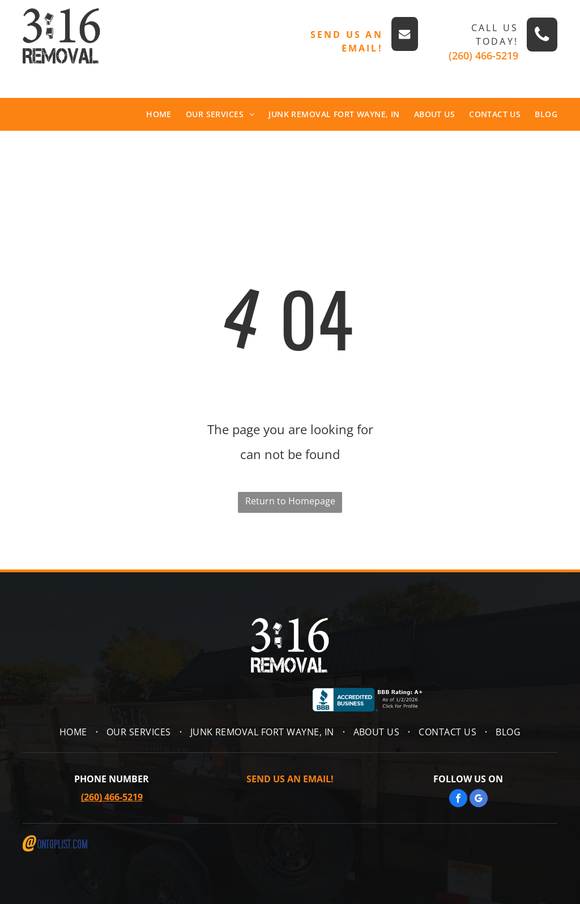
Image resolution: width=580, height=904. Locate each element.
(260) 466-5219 (483, 55)
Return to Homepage (290, 501)
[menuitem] (152, 114)
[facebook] (458, 799)
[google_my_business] (479, 799)
